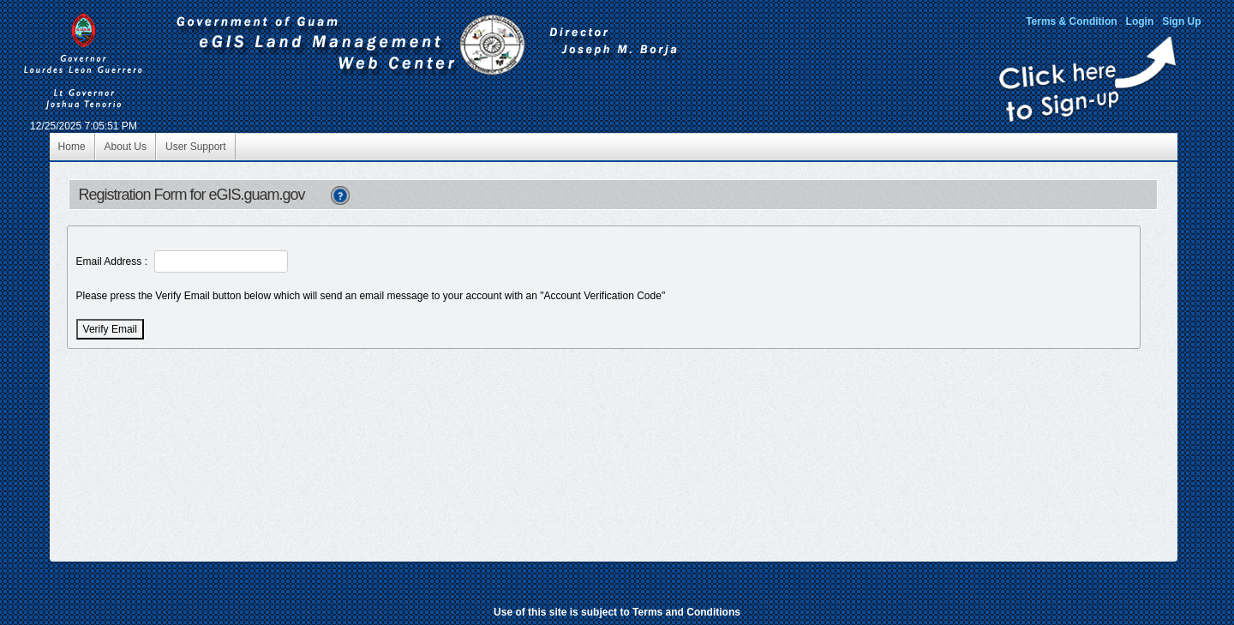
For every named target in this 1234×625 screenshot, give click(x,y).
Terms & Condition (1071, 21)
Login (1140, 21)
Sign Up (1181, 21)
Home (72, 147)
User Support (195, 147)
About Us (126, 147)
